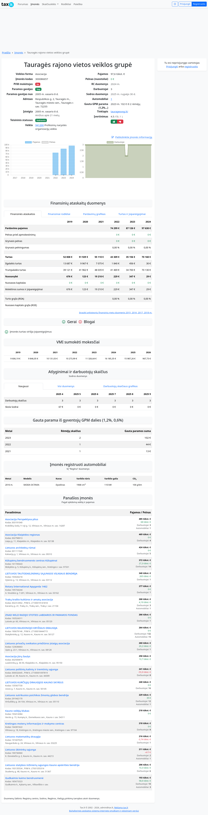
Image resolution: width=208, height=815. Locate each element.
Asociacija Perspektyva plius (21, 519)
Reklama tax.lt (121, 807)
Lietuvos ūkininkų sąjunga (20, 749)
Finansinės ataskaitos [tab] (22, 214)
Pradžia (6, 52)
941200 (39, 125)
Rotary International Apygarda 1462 (26, 586)
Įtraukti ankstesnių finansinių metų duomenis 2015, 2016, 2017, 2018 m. (115, 312)
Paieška (78, 4)
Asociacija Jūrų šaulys (17, 656)
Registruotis (199, 3)
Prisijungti (185, 3)
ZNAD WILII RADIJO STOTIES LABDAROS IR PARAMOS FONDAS (41, 614)
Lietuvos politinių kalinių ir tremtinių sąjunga (31, 669)
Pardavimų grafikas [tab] (94, 214)
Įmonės (35, 4)
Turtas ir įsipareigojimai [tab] (132, 214)
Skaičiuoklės (49, 4)
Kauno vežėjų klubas (17, 710)
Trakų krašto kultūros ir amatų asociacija (29, 599)
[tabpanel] (78, 266)
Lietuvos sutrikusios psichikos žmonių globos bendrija (37, 695)
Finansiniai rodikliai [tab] (59, 214)
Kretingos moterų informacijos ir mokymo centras (34, 723)
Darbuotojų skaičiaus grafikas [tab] (120, 386)
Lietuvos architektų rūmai (20, 547)
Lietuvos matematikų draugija (23, 736)
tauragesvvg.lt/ (119, 111)
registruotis (191, 66)
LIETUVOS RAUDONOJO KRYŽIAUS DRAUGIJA (31, 627)
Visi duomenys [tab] (66, 386)
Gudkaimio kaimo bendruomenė (24, 778)
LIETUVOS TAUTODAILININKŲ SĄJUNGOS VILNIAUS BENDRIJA (41, 573)
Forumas (23, 4)
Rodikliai (66, 4)
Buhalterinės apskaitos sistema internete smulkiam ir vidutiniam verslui (104, 810)
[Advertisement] (78, 187)
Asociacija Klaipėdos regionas (22, 534)
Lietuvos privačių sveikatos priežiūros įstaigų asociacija (37, 643)
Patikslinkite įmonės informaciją (131, 137)
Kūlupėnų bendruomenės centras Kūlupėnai (31, 560)
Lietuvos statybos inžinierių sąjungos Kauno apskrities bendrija (42, 765)
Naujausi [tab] (23, 386)
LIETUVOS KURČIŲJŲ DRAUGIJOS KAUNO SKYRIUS (34, 682)
